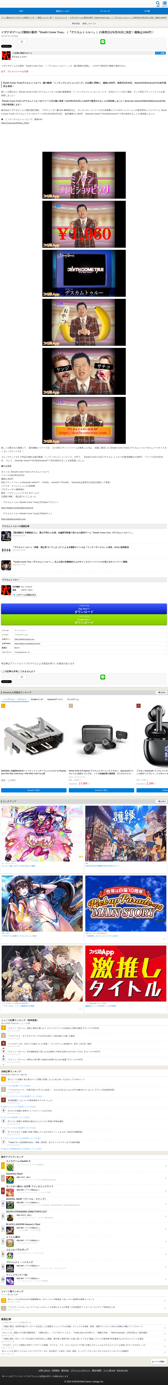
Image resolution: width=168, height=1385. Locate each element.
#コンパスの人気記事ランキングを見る (16, 1086)
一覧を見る (161, 692)
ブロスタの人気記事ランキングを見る (16, 1117)
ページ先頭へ (160, 1362)
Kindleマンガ (37, 699)
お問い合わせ (44, 1370)
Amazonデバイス (55, 699)
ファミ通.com (109, 1370)
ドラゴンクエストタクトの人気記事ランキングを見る (21, 1138)
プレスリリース (60, 18)
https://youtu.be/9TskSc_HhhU (15, 123)
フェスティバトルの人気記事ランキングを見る (19, 1128)
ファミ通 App (10, 4)
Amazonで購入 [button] (33, 790)
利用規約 (56, 1370)
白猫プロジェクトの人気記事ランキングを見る (19, 1107)
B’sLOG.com (122, 1370)
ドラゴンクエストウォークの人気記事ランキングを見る (22, 1096)
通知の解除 (97, 1370)
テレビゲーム (73, 699)
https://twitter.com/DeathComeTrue (17, 508)
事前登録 (76, 23)
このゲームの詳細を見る (26, 595)
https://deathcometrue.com (13, 519)
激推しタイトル (89, 23)
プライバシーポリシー (80, 1370)
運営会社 (65, 1370)
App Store (84, 609)
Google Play (84, 619)
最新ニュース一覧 (45, 18)
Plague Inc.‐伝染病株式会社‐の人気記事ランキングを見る (22, 1149)
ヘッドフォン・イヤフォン (15, 699)
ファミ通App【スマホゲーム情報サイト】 (18, 18)
